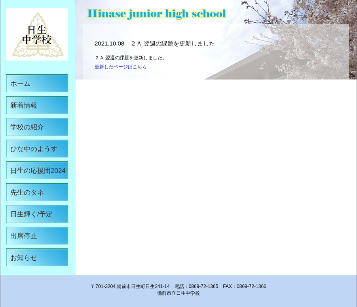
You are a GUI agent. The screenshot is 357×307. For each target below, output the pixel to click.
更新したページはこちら (121, 67)
